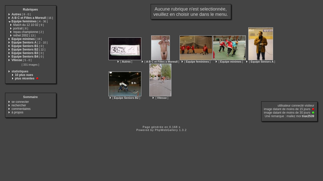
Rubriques (30, 9)
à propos (17, 112)
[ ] (125, 61)
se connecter (20, 102)
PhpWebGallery (166, 129)
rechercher (19, 105)
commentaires (21, 109)
